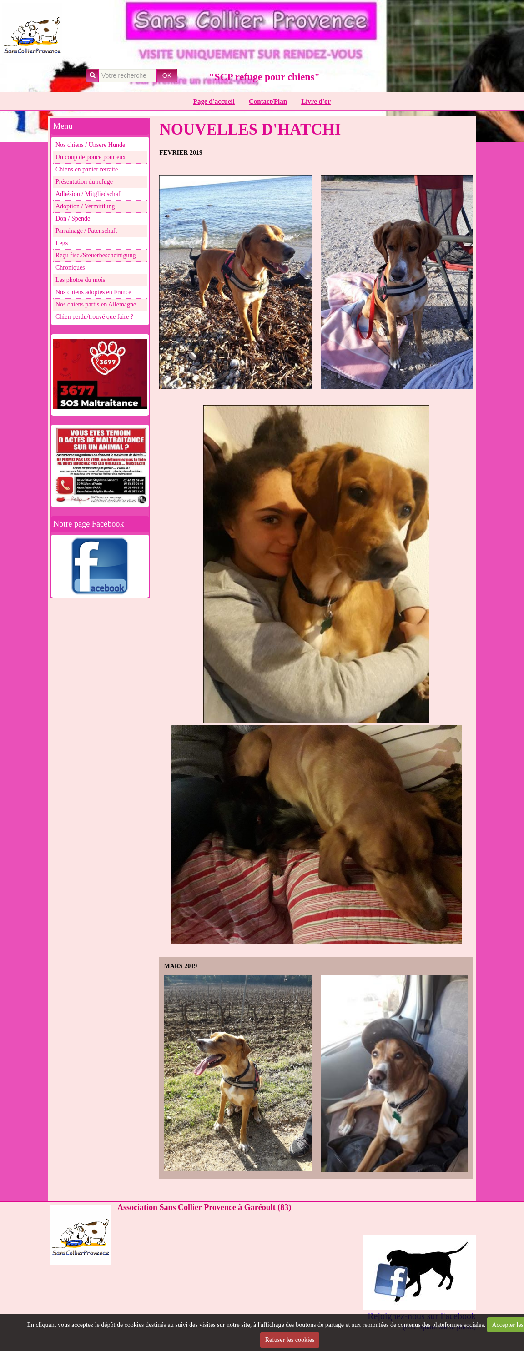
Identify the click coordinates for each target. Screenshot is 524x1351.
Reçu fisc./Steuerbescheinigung (95, 255)
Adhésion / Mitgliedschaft (88, 194)
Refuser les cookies (290, 1339)
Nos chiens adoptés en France (93, 292)
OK (166, 75)
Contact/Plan (268, 101)
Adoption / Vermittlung (85, 206)
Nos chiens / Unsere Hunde (90, 144)
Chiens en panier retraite (86, 169)
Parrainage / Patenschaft (86, 230)
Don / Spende (72, 218)
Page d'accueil (214, 101)
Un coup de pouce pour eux (90, 157)
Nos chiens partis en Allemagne (95, 304)
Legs (61, 243)
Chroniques (70, 267)
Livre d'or (316, 101)
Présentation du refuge (84, 181)
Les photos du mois (80, 279)
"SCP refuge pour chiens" (264, 76)
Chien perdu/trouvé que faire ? (94, 316)
